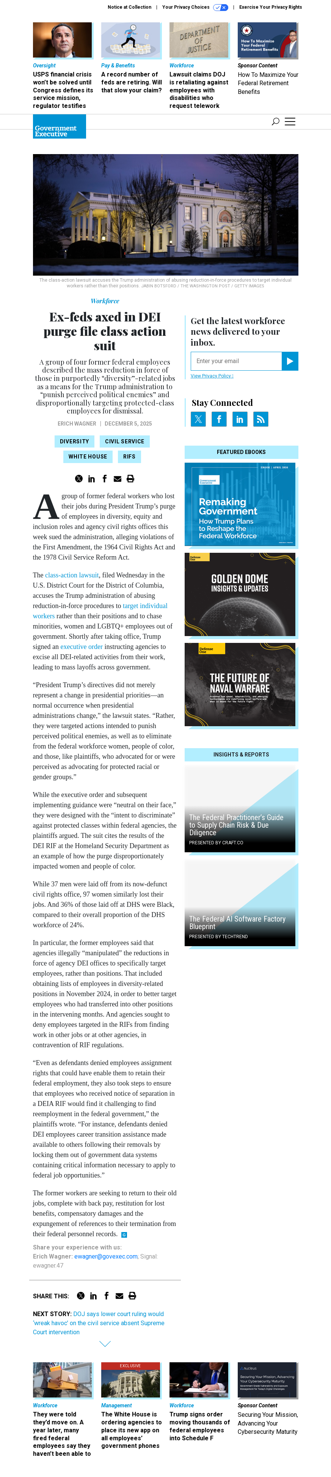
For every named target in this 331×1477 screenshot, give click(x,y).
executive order (81, 646)
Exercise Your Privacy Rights (270, 7)
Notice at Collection (129, 7)
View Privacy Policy (212, 376)
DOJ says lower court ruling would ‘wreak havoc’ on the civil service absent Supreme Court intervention (99, 1323)
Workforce (105, 301)
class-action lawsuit (72, 575)
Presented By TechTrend (218, 936)
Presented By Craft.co (216, 842)
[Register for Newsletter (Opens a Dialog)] (290, 361)
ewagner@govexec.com (106, 1256)
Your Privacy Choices (195, 7)
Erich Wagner (77, 424)
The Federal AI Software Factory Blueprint (237, 922)
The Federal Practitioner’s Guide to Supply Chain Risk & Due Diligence (236, 825)
